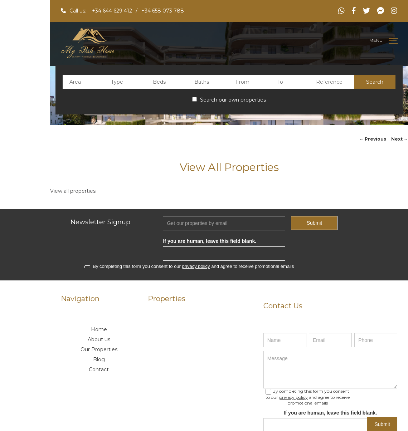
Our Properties (99, 349)
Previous (372, 139)
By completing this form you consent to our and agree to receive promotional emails (189, 266)
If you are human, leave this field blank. (209, 241)
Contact (99, 369)
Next (399, 139)
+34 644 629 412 (112, 11)
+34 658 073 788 (162, 11)
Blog (99, 359)
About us (99, 339)
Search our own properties (229, 100)
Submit (314, 223)
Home (99, 329)
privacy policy (196, 266)
